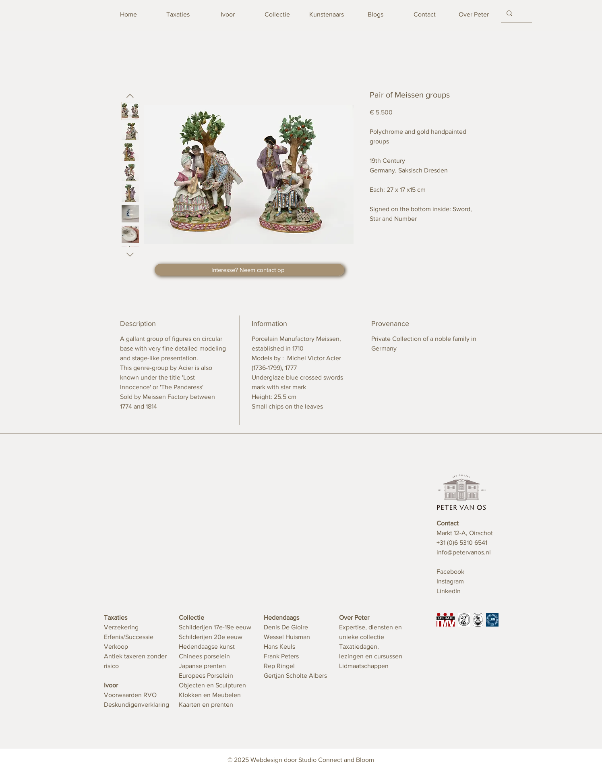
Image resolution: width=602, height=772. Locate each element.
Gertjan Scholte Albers (295, 675)
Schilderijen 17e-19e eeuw (215, 627)
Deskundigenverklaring (136, 704)
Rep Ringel (279, 665)
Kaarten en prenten (206, 704)
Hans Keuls (279, 646)
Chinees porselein (204, 656)
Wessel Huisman (287, 636)
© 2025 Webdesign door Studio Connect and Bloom (301, 759)
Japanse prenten (202, 665)
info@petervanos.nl (464, 552)
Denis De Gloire (286, 627)
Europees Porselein (206, 675)
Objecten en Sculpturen (212, 685)
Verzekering (121, 627)
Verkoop (116, 646)
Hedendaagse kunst (207, 646)
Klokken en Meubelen (210, 694)
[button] (249, 270)
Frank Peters (281, 656)
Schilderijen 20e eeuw (210, 636)
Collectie (191, 617)
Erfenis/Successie (128, 636)
